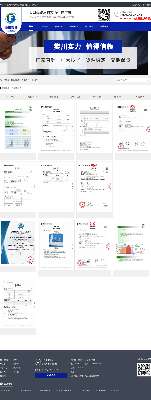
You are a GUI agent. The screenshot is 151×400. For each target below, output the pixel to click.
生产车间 (97, 97)
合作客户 (32, 97)
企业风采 (75, 97)
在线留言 (140, 97)
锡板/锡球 (26, 80)
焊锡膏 (16, 364)
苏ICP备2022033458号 (50, 370)
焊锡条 (16, 360)
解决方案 (59, 26)
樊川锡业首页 (5, 360)
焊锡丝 (2, 364)
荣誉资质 (17, 88)
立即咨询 (51, 375)
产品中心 (44, 26)
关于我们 (89, 26)
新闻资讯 (74, 26)
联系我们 (104, 26)
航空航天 (86, 391)
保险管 (116, 391)
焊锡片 (34, 80)
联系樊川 (147, 5)
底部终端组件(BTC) (66, 391)
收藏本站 (136, 5)
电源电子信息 (45, 391)
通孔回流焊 (8, 391)
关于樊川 (10, 97)
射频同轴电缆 (26, 391)
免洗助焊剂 (15, 80)
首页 (31, 26)
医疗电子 (102, 391)
